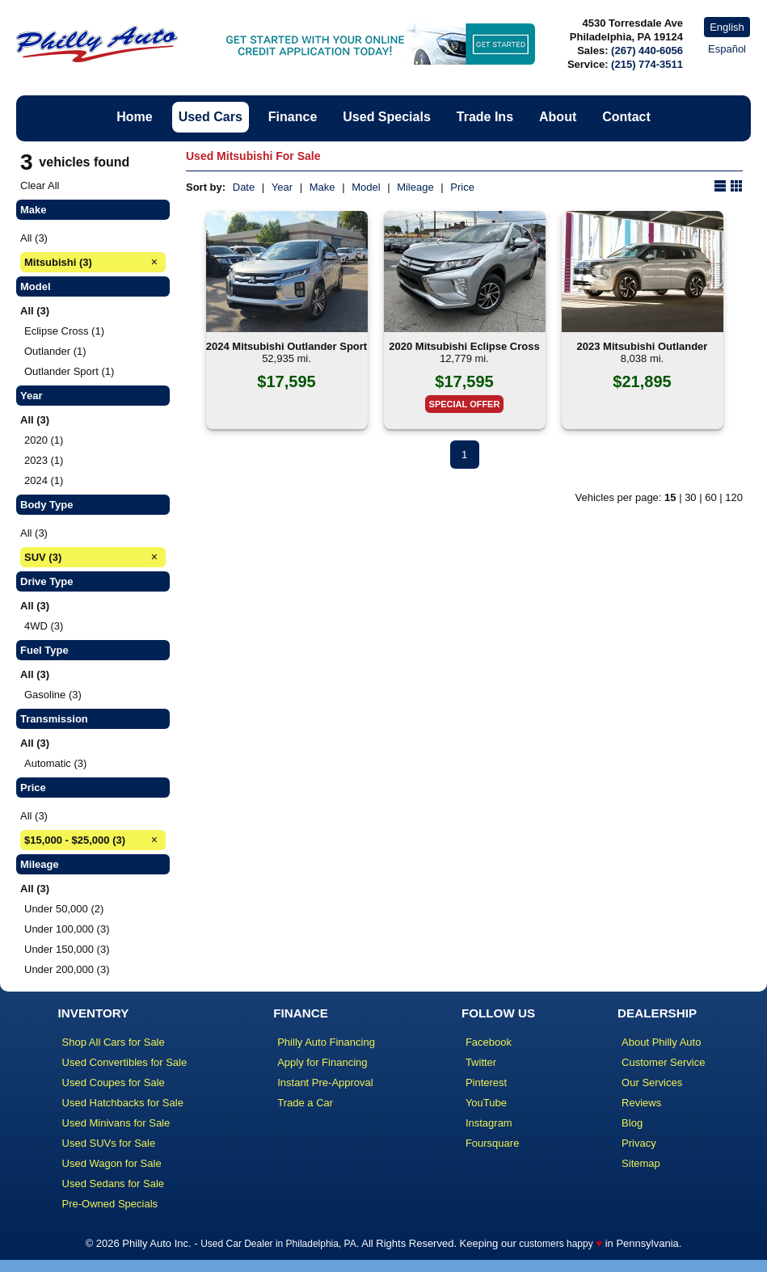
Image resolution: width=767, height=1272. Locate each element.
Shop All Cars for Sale (113, 1042)
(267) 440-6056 (647, 50)
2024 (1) (43, 480)
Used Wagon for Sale (112, 1163)
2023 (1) (43, 460)
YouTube (486, 1103)
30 (690, 497)
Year (282, 187)
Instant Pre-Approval (325, 1082)
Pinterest (486, 1082)
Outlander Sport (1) (69, 371)
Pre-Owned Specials (110, 1204)
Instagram (489, 1123)
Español (727, 49)
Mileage (415, 187)
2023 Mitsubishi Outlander (642, 346)
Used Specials (387, 117)
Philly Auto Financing (326, 1042)
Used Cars (210, 117)
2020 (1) (43, 440)
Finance (292, 117)
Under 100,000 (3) (67, 929)
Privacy (639, 1143)
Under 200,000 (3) (67, 969)
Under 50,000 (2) (63, 909)
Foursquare (492, 1143)
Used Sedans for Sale (113, 1183)
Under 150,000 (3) (67, 949)
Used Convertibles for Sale (125, 1062)
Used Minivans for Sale (116, 1123)
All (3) (34, 238)
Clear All (39, 185)
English (727, 27)
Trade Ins (485, 117)
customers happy (555, 1243)
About (557, 117)
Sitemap (641, 1163)
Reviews (641, 1103)
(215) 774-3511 (647, 64)
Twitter (481, 1062)
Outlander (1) (55, 351)
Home (134, 117)
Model (366, 187)
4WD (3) (43, 626)
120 (734, 497)
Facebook (489, 1042)
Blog (632, 1123)
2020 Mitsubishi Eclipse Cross (464, 346)
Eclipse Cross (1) (64, 331)
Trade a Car (305, 1103)
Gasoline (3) (53, 695)
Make (322, 187)
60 (710, 497)
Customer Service (663, 1062)
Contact (626, 117)
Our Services (652, 1082)
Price (462, 187)
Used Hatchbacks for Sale (122, 1103)
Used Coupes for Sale (113, 1082)
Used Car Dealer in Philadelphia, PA (278, 1243)
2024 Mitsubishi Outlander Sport (286, 346)
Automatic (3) (55, 763)
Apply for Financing (322, 1062)
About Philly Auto (661, 1042)
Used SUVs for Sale (109, 1143)
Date (244, 187)
